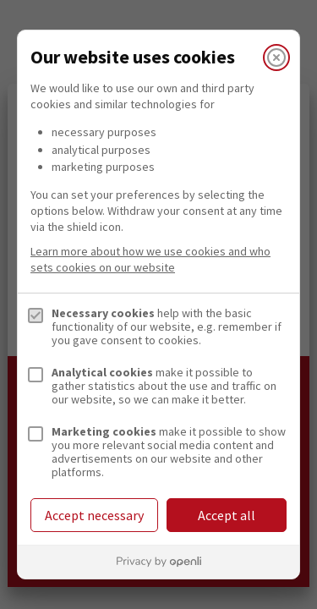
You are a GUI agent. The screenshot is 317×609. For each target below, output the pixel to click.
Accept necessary (94, 515)
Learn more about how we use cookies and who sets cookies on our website (150, 259)
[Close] (276, 57)
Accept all (226, 515)
